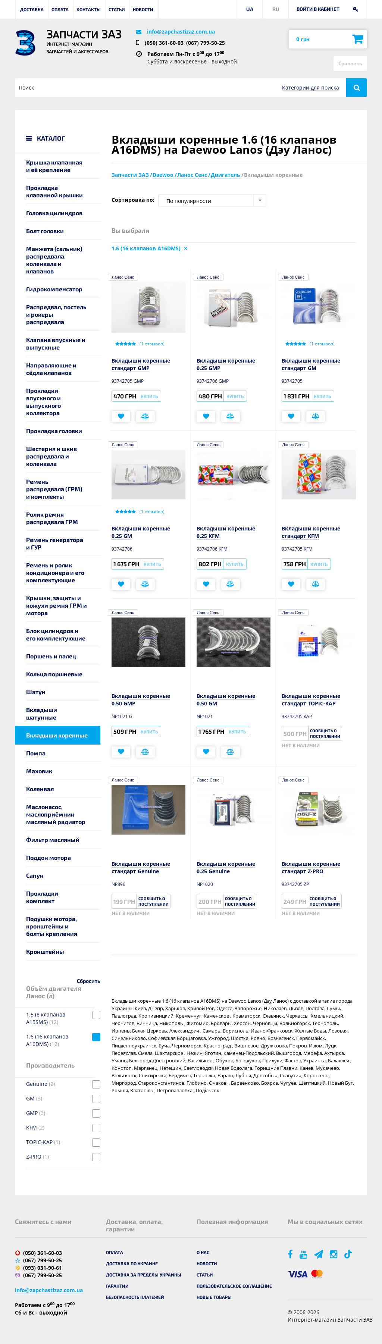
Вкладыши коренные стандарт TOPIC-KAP (311, 699)
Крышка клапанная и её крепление (54, 166)
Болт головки (45, 230)
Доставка (32, 9)
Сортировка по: (133, 199)
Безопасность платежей (135, 1297)
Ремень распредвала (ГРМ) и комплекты (54, 489)
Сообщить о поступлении (325, 733)
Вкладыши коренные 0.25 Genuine (226, 867)
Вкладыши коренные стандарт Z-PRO (311, 867)
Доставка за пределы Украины (143, 1274)
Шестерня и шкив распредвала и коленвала (51, 456)
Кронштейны (45, 951)
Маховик (39, 770)
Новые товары (214, 1297)
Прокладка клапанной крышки (54, 191)
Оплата (60, 9)
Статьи (117, 9)
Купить (149, 396)
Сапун (35, 875)
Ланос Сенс (123, 277)
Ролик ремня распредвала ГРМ (52, 518)
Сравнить (350, 63)
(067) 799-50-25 (205, 42)
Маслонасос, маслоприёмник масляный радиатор (55, 814)
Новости (143, 9)
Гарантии (117, 1285)
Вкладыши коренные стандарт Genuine (141, 867)
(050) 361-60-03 (164, 42)
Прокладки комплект (42, 897)
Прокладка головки (54, 430)
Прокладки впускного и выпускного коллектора (43, 401)
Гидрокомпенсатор (54, 288)
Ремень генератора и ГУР (54, 543)
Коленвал (40, 788)
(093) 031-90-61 (42, 1267)
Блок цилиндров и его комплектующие (55, 634)
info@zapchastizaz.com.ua (181, 31)
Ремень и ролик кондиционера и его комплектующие (55, 572)
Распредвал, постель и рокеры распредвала (56, 314)
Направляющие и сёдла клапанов (51, 368)
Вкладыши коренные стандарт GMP (141, 364)
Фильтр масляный (52, 839)
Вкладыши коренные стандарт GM (311, 364)
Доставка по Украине (132, 1263)
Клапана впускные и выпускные (55, 343)
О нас (203, 1252)
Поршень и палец (51, 656)
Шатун (36, 691)
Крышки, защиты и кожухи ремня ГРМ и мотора (56, 605)
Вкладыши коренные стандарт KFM (311, 532)
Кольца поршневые (54, 673)
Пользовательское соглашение (234, 1285)
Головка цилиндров (54, 212)
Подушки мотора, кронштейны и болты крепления (51, 926)
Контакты (88, 9)
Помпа (36, 752)
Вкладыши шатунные (41, 713)
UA (249, 9)
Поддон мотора (48, 857)
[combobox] (212, 200)
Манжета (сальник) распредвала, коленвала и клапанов (54, 260)
